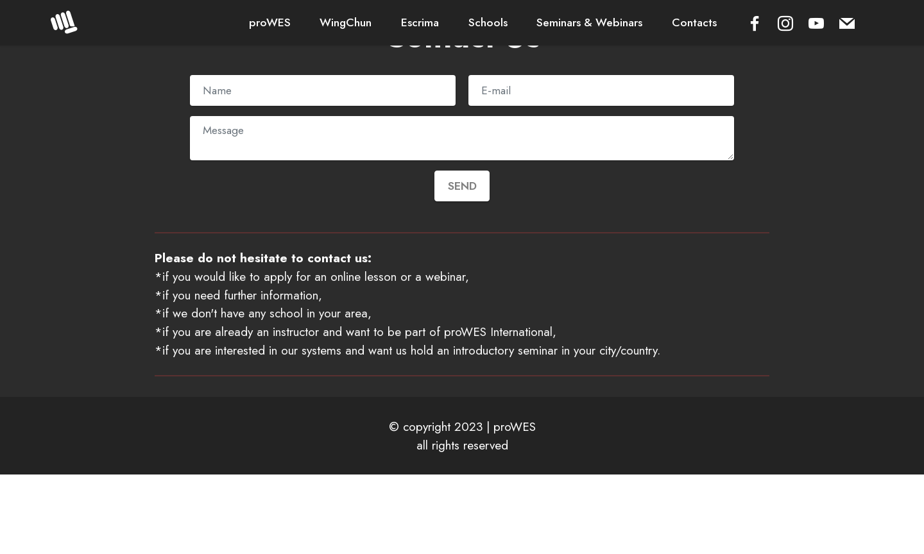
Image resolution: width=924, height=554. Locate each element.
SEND (462, 186)
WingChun (346, 22)
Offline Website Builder (462, 534)
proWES (270, 22)
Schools (488, 22)
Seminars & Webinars (589, 22)
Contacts (694, 22)
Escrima (420, 22)
